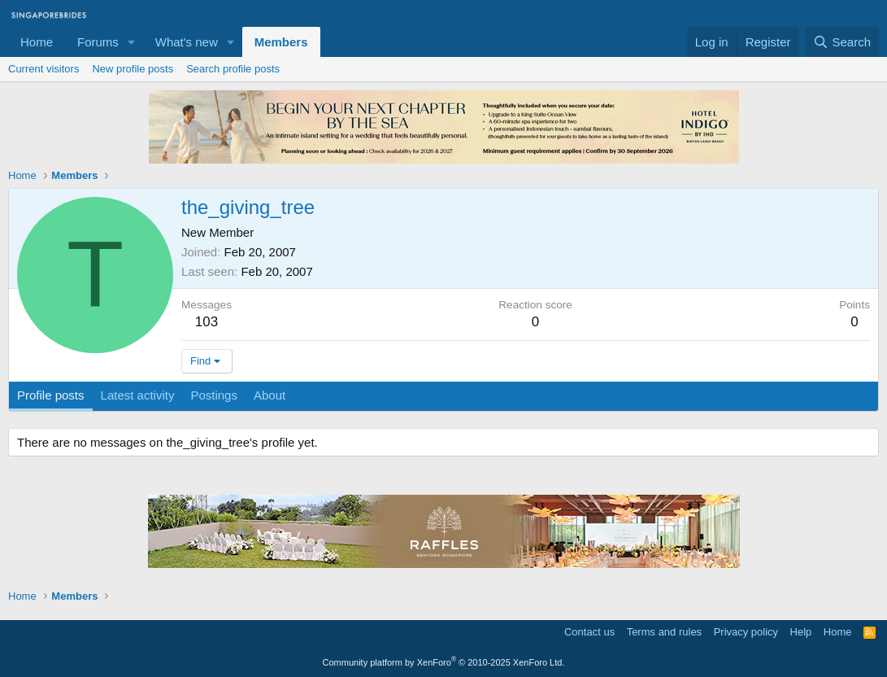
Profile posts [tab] (51, 395)
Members (281, 42)
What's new (186, 42)
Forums (98, 42)
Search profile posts (233, 69)
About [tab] (269, 395)
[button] (131, 42)
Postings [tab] (213, 395)
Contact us (589, 632)
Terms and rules (664, 632)
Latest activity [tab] (138, 395)
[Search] (842, 42)
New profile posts (132, 69)
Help (801, 632)
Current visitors (43, 69)
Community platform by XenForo (444, 662)
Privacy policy (746, 632)
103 (206, 322)
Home (36, 42)
